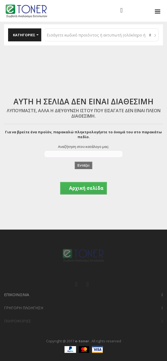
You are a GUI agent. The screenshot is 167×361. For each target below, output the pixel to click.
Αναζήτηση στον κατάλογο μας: (83, 146)
